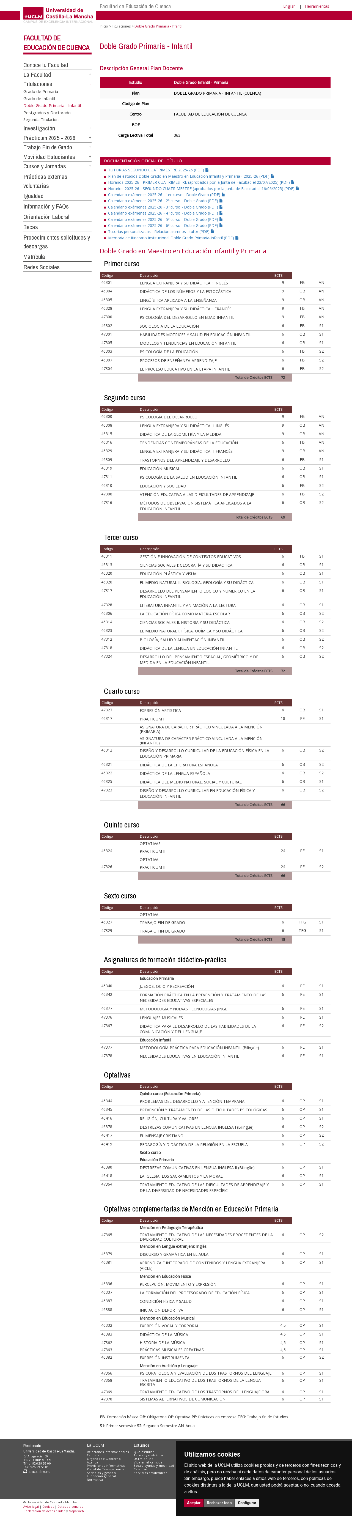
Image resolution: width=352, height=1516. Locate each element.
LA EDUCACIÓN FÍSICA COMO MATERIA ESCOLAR (185, 613)
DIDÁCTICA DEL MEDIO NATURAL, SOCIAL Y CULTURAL (191, 782)
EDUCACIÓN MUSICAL (160, 468)
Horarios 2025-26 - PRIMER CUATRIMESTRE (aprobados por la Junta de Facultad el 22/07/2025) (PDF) (201, 182)
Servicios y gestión (101, 1473)
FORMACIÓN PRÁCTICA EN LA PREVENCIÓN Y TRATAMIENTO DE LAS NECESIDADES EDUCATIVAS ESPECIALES (203, 997)
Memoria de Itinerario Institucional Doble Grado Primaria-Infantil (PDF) (173, 237)
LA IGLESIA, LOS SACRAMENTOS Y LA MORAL (181, 1176)
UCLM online (143, 1459)
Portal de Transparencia (106, 1469)
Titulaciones (37, 84)
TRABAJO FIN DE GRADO (162, 922)
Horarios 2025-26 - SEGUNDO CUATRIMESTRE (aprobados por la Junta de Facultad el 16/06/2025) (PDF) (203, 188)
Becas (30, 227)
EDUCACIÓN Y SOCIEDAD (163, 486)
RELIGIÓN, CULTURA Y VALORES (169, 1118)
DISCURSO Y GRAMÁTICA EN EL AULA (174, 1254)
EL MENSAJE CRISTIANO (161, 1135)
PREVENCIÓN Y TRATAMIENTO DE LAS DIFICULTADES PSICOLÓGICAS (203, 1109)
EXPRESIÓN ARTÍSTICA (160, 710)
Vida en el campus (148, 1462)
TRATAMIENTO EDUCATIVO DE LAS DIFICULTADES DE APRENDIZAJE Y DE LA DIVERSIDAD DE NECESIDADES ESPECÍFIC (204, 1187)
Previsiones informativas (106, 1465)
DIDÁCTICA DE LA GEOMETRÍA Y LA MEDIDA (180, 434)
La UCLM (95, 1445)
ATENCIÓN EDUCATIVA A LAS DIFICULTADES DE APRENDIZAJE (197, 494)
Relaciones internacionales (108, 1452)
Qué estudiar (144, 1452)
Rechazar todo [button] (219, 1503)
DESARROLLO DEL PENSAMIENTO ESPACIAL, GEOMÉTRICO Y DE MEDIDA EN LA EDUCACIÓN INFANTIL (199, 659)
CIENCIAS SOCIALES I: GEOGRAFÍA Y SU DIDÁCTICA (186, 565)
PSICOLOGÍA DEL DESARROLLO (168, 417)
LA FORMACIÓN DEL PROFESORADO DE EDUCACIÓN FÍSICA (195, 1292)
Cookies (48, 1506)
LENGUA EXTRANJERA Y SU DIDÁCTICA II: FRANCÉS (186, 451)
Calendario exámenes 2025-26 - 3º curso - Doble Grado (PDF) (165, 207)
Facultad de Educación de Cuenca (135, 6)
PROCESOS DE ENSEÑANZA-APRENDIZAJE (178, 360)
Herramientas (317, 6)
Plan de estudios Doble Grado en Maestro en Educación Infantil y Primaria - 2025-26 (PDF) (191, 176)
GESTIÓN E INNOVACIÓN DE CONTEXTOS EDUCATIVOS (190, 556)
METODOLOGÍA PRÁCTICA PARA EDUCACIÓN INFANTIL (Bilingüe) (199, 1047)
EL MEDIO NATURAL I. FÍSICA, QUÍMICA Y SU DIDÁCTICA (191, 631)
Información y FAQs (46, 206)
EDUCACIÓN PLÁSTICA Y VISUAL (169, 573)
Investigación (39, 128)
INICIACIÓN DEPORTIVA (161, 1310)
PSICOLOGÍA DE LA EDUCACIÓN (169, 351)
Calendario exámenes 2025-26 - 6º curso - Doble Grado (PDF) (165, 225)
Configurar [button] (247, 1503)
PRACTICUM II (152, 851)
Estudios (142, 1445)
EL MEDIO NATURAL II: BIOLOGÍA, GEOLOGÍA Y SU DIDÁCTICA (197, 582)
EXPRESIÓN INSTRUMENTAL (166, 1357)
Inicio (104, 26)
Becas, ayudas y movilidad (154, 1465)
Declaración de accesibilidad (44, 1511)
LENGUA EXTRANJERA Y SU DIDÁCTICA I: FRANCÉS (186, 308)
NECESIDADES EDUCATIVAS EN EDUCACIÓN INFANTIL (189, 1056)
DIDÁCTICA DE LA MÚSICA (164, 1334)
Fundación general (101, 1476)
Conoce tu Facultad (45, 65)
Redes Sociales (41, 267)
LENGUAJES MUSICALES (161, 1017)
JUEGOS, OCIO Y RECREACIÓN (167, 986)
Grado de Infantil (39, 98)
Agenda (92, 1462)
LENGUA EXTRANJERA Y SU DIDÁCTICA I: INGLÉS (184, 283)
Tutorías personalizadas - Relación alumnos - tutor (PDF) (161, 231)
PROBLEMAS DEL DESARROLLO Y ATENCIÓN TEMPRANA (192, 1101)
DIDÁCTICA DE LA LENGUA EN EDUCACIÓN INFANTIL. (189, 648)
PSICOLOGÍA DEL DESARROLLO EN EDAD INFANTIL (187, 317)
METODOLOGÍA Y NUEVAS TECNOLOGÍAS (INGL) (184, 1008)
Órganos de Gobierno (104, 1459)
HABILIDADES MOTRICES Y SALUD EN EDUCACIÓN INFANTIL (195, 334)
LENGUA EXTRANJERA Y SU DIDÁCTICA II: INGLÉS (184, 425)
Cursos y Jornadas (44, 166)
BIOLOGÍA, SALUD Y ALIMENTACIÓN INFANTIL (182, 639)
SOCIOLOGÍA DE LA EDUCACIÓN (169, 326)
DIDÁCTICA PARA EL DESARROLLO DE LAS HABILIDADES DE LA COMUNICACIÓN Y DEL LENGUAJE (198, 1029)
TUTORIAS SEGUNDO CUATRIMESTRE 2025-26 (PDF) (158, 169)
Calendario (142, 1469)
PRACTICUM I (152, 719)
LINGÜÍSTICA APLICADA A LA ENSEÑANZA (178, 300)
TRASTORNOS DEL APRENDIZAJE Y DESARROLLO (185, 460)
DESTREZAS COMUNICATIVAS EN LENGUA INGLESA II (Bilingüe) (197, 1167)
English (289, 6)
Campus (93, 1455)
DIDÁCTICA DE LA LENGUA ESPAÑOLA (175, 773)
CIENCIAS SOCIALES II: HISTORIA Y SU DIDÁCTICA (185, 622)
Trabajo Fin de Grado (47, 147)
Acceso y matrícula (148, 1455)
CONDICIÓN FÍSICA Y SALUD (166, 1301)
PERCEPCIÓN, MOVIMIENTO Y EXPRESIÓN (178, 1284)
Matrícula (34, 257)
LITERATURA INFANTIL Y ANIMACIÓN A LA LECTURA (188, 605)
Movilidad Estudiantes (49, 157)
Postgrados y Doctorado (47, 112)
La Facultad (37, 74)
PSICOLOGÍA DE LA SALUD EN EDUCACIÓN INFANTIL (188, 477)
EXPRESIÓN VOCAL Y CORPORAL (169, 1325)
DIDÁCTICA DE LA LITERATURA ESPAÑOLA (179, 764)
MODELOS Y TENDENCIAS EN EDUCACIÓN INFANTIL (188, 343)
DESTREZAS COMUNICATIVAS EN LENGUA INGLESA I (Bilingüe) (197, 1127)
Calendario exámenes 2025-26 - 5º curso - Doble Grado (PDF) (165, 219)
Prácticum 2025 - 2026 (49, 138)
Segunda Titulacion (41, 119)
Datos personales (70, 1506)
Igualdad (33, 196)
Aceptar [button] (194, 1503)
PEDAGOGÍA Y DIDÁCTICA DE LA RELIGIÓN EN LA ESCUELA (194, 1144)
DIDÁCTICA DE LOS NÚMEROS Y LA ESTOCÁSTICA (185, 291)
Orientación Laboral (46, 217)
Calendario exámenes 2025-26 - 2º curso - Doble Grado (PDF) (165, 200)
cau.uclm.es (36, 1471)
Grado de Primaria (40, 91)
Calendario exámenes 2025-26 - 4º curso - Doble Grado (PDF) (165, 213)
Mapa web (76, 1511)
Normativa (95, 1479)
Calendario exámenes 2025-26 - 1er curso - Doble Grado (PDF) (166, 194)
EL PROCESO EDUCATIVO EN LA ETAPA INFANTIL (185, 369)
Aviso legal (31, 1506)
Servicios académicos (150, 1473)
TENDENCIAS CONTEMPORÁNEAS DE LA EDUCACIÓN (189, 442)
